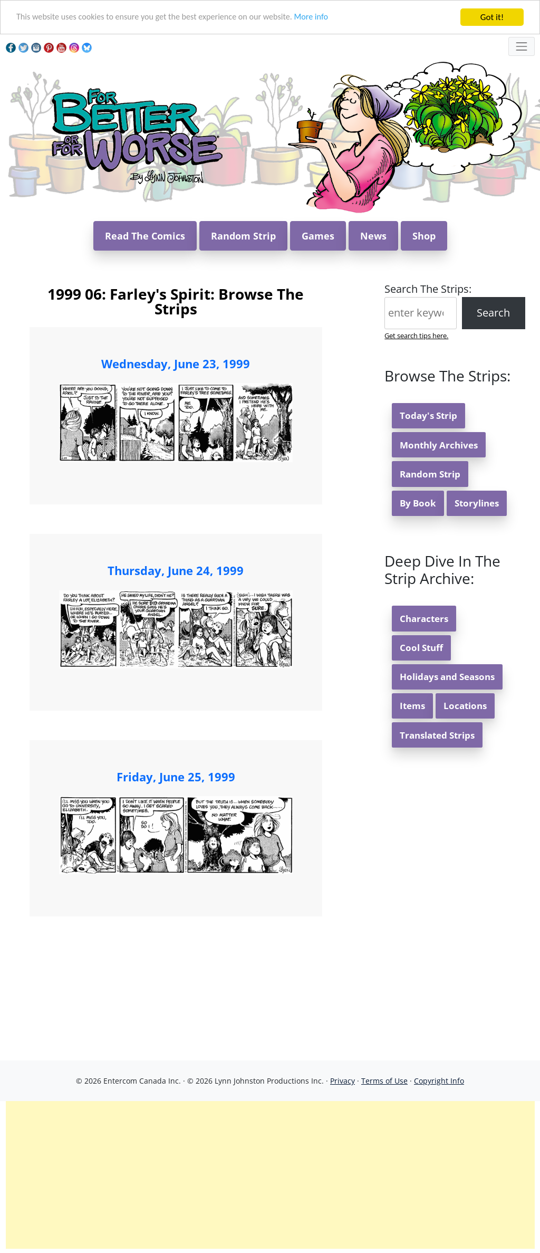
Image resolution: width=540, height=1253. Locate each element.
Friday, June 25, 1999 (176, 777)
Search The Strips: (427, 289)
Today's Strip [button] (428, 415)
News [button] (373, 235)
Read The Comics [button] (145, 235)
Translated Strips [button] (437, 735)
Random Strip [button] (243, 235)
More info (327, 17)
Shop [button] (424, 235)
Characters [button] (424, 619)
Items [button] (412, 706)
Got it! (492, 17)
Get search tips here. (416, 335)
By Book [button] (418, 503)
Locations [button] (465, 706)
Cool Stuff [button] (421, 648)
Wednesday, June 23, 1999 (175, 363)
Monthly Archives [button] (439, 445)
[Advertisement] (270, 1175)
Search (493, 312)
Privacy (342, 1081)
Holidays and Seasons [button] (447, 677)
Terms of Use (384, 1081)
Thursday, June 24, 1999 (176, 570)
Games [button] (318, 235)
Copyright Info (439, 1081)
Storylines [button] (477, 503)
